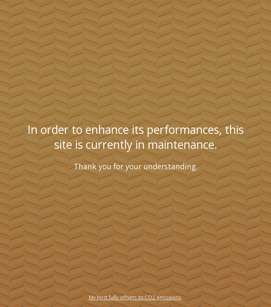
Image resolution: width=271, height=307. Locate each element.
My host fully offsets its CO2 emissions (135, 297)
